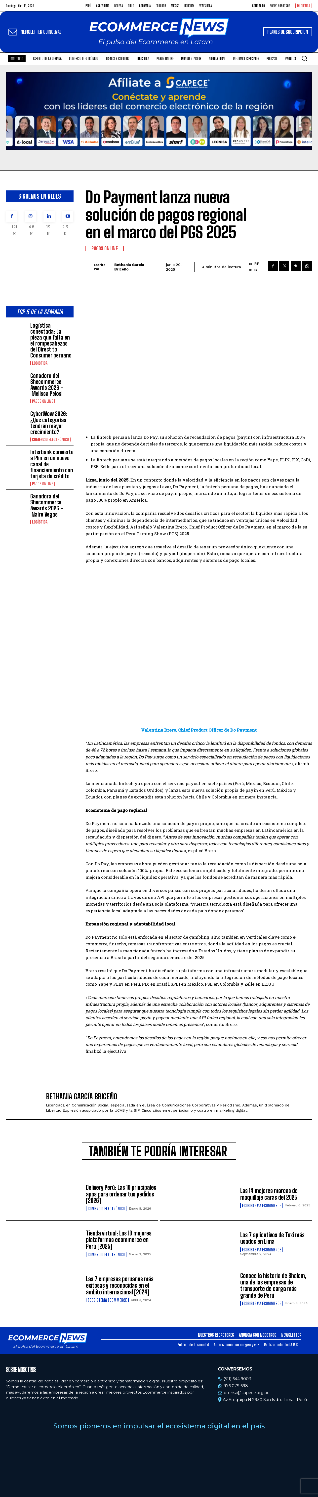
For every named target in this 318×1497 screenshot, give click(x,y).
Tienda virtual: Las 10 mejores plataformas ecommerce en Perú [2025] (119, 1240)
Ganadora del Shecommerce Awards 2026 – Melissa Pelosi (46, 384)
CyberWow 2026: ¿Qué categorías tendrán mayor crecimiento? (48, 422)
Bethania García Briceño (129, 267)
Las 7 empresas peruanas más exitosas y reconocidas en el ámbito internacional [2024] (120, 1285)
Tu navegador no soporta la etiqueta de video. (159, 111)
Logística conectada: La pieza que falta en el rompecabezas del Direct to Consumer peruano (51, 340)
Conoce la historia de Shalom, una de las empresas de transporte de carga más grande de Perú (273, 1285)
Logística (39, 363)
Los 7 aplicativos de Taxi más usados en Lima (272, 1238)
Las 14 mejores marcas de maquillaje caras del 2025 (269, 1194)
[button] (304, 58)
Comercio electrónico (50, 439)
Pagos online (42, 401)
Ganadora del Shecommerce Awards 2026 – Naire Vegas (46, 505)
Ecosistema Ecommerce (261, 1205)
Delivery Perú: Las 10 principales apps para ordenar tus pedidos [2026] (121, 1194)
